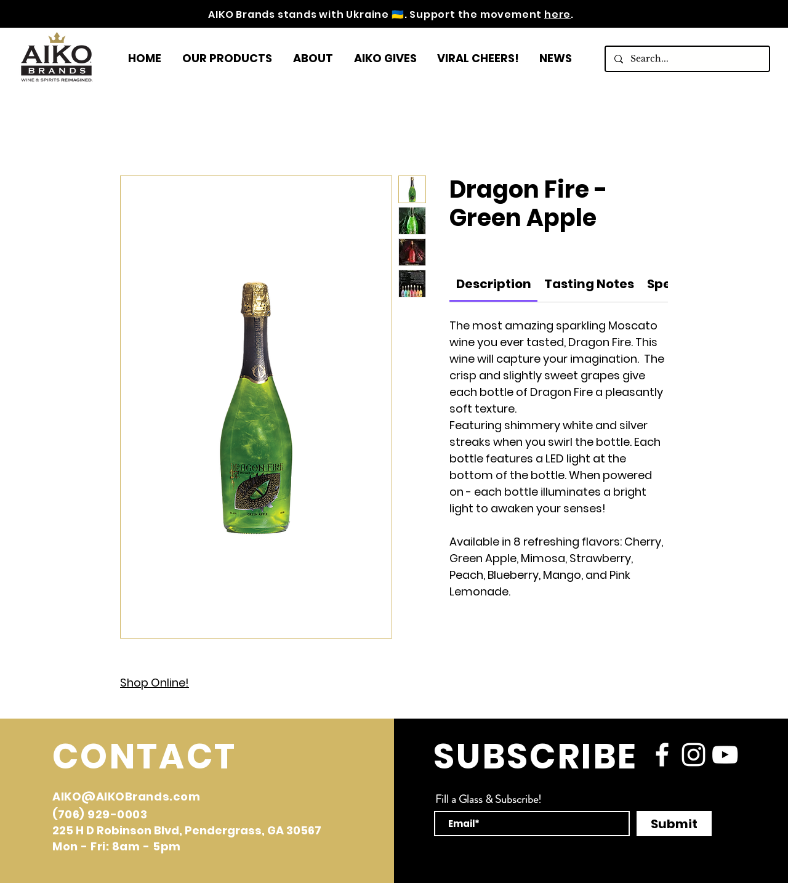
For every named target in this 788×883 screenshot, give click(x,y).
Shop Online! (154, 682)
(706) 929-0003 (100, 814)
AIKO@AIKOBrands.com (126, 796)
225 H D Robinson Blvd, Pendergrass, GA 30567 (186, 830)
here (557, 14)
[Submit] (674, 823)
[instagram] (693, 754)
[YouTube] (725, 754)
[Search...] (686, 59)
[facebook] (662, 754)
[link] (493, 283)
